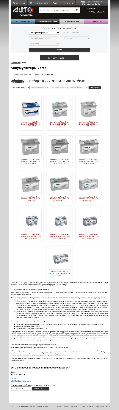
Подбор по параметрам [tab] (44, 74)
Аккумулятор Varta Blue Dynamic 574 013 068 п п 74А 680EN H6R (30, 124)
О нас (66, 406)
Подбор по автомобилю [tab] (22, 74)
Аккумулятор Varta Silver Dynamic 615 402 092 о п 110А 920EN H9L (88, 199)
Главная (59, 406)
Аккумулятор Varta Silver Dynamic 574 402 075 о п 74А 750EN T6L (88, 161)
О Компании (19, 2)
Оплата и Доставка (39, 2)
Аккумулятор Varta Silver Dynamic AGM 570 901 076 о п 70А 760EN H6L (59, 236)
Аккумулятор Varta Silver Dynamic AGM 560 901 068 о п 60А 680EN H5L (30, 236)
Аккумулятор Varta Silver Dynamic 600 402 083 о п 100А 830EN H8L (59, 199)
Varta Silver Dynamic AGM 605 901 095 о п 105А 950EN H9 (59, 274)
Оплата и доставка (86, 406)
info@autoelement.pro (21, 381)
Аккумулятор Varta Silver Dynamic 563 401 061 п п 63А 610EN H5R (30, 161)
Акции (56, 2)
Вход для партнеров (103, 406)
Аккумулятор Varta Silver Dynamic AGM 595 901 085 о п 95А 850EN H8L (88, 236)
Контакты (68, 2)
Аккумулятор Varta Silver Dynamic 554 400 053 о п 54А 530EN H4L (88, 124)
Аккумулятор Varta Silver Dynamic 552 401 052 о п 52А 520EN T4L (59, 124)
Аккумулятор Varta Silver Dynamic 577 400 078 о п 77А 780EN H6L (30, 199)
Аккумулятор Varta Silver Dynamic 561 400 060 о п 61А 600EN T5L (59, 161)
